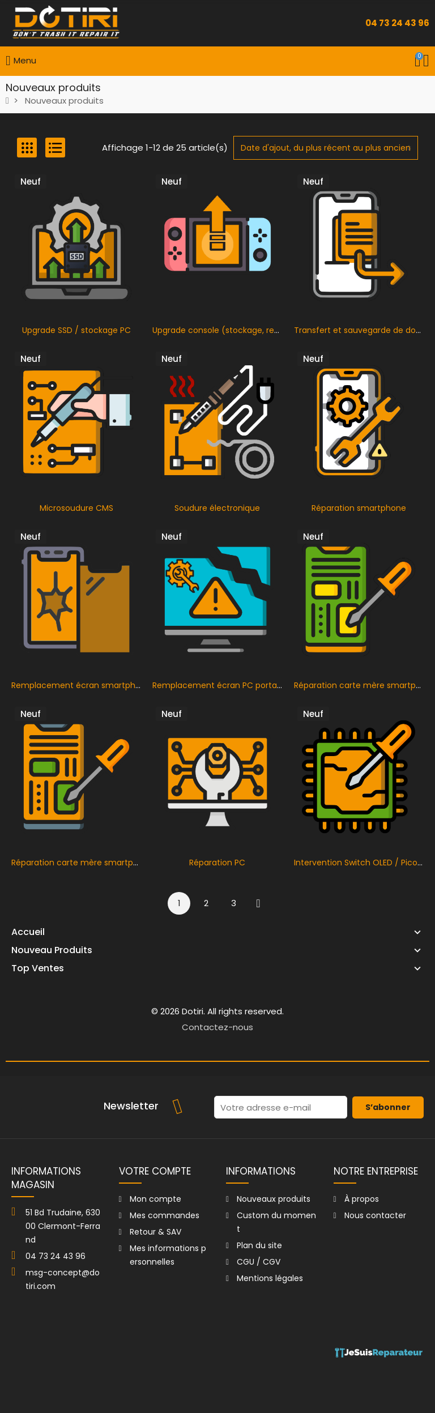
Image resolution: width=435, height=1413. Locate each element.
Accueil (28, 932)
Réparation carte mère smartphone (82, 862)
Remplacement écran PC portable (220, 685)
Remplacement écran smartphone (81, 685)
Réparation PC (217, 862)
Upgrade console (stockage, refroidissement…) (245, 330)
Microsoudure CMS (76, 508)
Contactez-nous (217, 1027)
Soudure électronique (217, 508)
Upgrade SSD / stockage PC (76, 330)
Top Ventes (37, 968)
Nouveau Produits (51, 950)
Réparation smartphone (359, 508)
